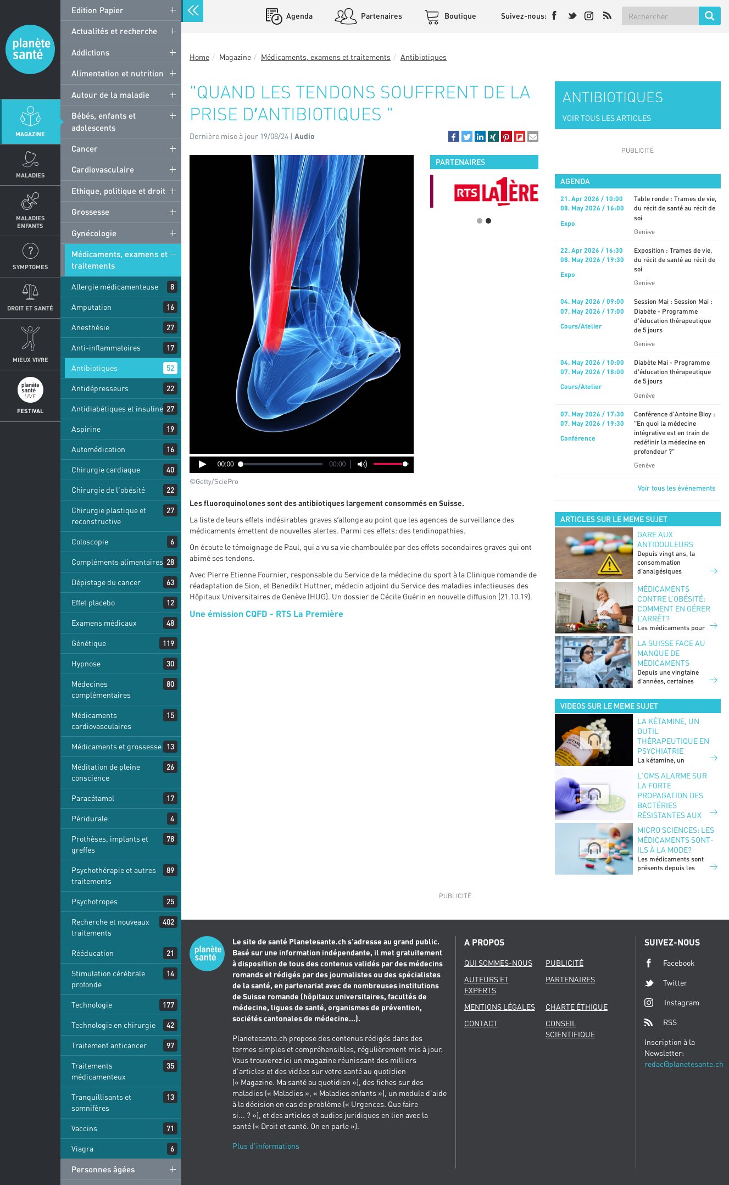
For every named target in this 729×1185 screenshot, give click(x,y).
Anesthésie (90, 327)
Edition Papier (97, 10)
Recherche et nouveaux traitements (110, 927)
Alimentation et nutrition (117, 73)
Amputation (91, 306)
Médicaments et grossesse (116, 746)
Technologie (91, 1004)
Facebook (669, 963)
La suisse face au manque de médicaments (671, 652)
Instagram (671, 1002)
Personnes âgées (103, 1169)
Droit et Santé (30, 307)
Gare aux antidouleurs (665, 539)
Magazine (30, 133)
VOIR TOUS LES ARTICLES (607, 118)
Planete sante (30, 49)
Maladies (30, 175)
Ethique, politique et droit (118, 191)
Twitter (665, 982)
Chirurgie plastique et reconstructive (108, 515)
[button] (453, 136)
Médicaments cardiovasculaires (101, 720)
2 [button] (488, 221)
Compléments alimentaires (117, 561)
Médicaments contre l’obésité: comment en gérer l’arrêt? (673, 603)
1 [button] (479, 221)
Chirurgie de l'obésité (108, 489)
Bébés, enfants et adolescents (103, 121)
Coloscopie (89, 541)
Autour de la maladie (110, 94)
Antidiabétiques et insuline (117, 408)
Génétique (88, 643)
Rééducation (92, 953)
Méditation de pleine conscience (105, 772)
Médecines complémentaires (101, 689)
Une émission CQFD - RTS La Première (266, 613)
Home (199, 57)
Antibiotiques (94, 367)
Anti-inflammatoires (106, 347)
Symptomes (30, 266)
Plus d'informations (265, 1145)
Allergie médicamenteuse (114, 286)
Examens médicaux (104, 622)
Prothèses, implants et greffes (109, 844)
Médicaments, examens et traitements (119, 259)
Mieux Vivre (30, 359)
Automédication (98, 449)
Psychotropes (94, 901)
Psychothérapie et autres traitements (113, 875)
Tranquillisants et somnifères (101, 1102)
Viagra (82, 1148)
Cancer (84, 148)
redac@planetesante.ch (684, 1064)
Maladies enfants (30, 221)
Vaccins (84, 1128)
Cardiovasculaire (102, 169)
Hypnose (86, 663)
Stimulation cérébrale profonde (108, 979)
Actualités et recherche (114, 31)
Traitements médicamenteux (98, 1071)
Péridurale (89, 818)
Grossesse (90, 211)
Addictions (90, 52)
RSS (660, 1022)
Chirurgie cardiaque (105, 469)
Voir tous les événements (676, 487)
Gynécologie (93, 233)
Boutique (459, 15)
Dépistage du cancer (106, 582)
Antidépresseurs (100, 388)
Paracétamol (92, 798)
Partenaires (380, 15)
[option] (484, 191)
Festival (30, 410)
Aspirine (86, 428)
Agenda (299, 15)
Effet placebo (93, 602)
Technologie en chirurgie (113, 1025)
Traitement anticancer (109, 1045)
